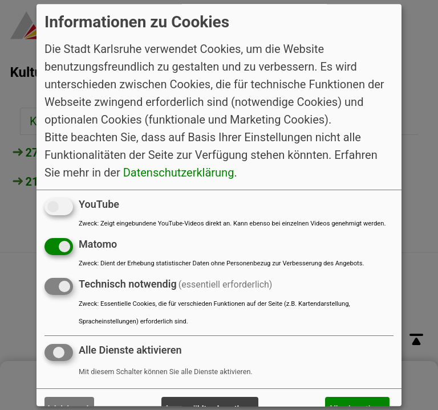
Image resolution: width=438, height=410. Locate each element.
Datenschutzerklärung (178, 172)
